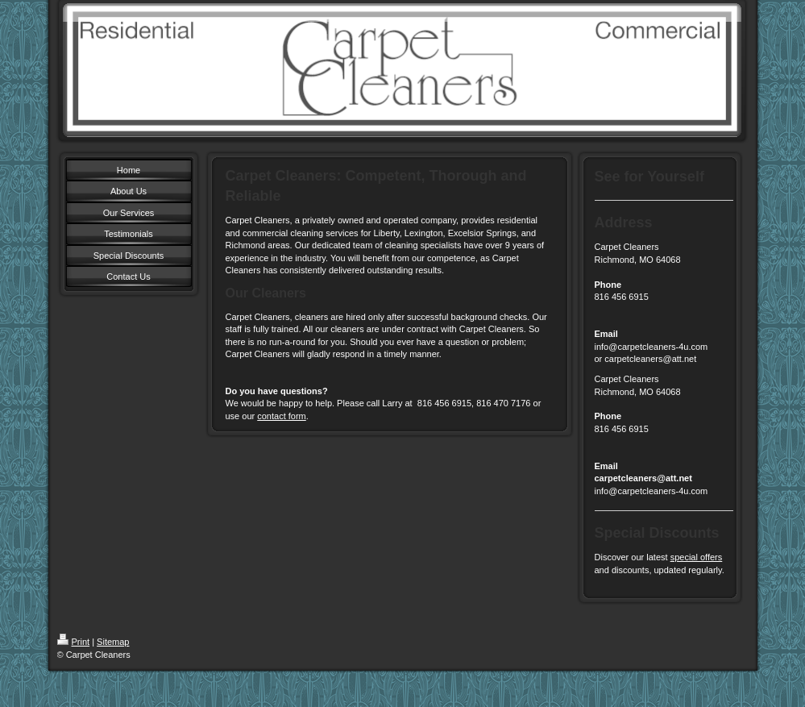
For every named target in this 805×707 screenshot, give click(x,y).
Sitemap (113, 642)
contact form (281, 416)
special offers (696, 557)
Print (73, 642)
